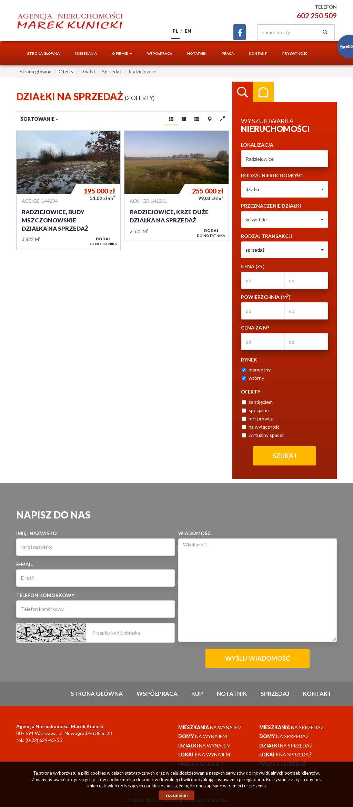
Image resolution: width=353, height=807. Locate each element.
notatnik (196, 53)
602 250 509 (317, 15)
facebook (239, 32)
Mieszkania (86, 53)
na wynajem (210, 727)
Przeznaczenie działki (271, 206)
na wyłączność (261, 427)
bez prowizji (257, 418)
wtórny (253, 378)
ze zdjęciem (257, 402)
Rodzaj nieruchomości (272, 175)
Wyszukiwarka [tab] (242, 92)
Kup (197, 693)
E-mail (24, 564)
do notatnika (103, 241)
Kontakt (258, 53)
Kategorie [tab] (263, 92)
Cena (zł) (253, 266)
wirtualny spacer (263, 435)
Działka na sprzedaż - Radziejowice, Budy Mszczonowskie (68, 190)
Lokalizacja (257, 145)
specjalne (255, 410)
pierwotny (256, 370)
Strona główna (43, 53)
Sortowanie (39, 119)
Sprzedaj (275, 693)
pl (175, 31)
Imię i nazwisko (36, 533)
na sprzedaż (291, 727)
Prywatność (294, 53)
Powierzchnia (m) (266, 297)
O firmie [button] (122, 53)
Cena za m (255, 327)
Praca (228, 53)
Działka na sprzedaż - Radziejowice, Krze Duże (176, 186)
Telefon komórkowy (45, 595)
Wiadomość (194, 533)
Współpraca (159, 53)
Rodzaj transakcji (266, 236)
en (188, 31)
